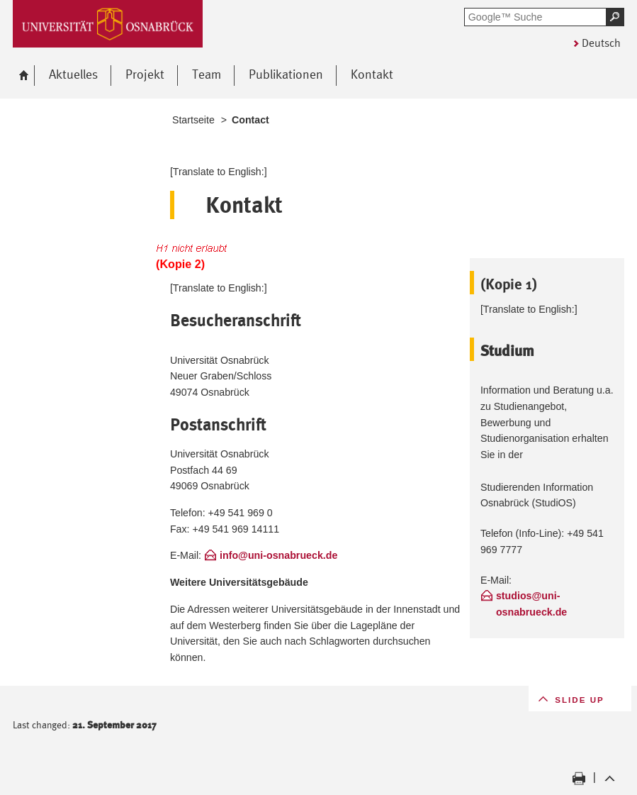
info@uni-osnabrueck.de (278, 555)
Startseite (193, 120)
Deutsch (601, 43)
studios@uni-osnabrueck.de (531, 604)
